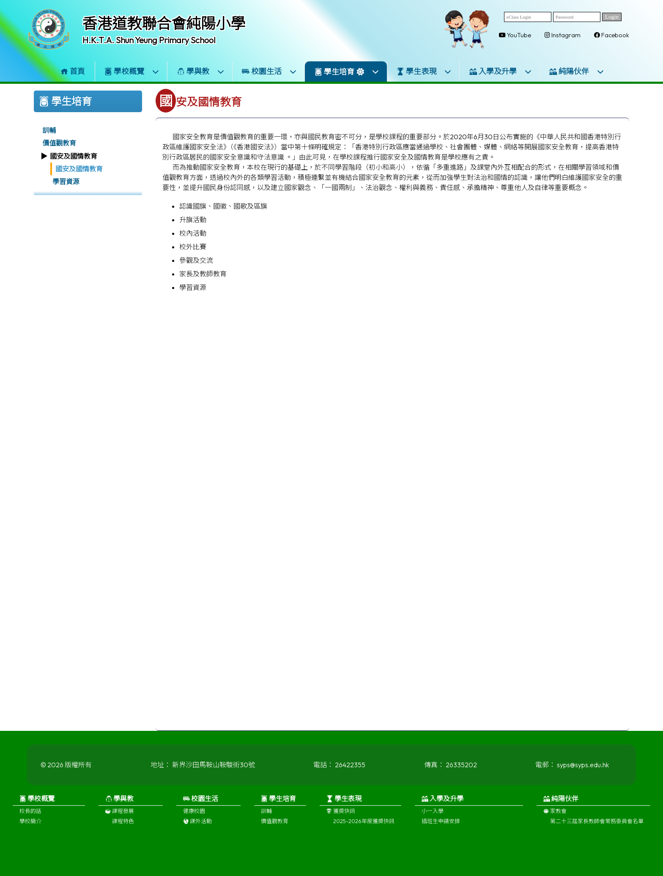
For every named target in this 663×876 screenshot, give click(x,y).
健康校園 (194, 816)
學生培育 (347, 72)
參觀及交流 (196, 260)
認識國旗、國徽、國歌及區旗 (223, 206)
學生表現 (424, 71)
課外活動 (197, 826)
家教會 (555, 816)
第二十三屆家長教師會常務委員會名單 (597, 826)
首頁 (72, 71)
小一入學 (433, 816)
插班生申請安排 (441, 826)
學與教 (201, 71)
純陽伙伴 (576, 71)
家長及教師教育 (203, 274)
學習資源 (65, 181)
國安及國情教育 (79, 169)
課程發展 (119, 816)
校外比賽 (192, 246)
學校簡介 (30, 826)
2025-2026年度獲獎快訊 (364, 826)
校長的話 (30, 816)
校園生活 (269, 71)
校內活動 (192, 233)
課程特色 (123, 826)
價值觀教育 (59, 143)
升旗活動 (192, 219)
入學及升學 (500, 71)
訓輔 (49, 130)
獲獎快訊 (340, 816)
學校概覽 (131, 71)
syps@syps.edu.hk (583, 770)
